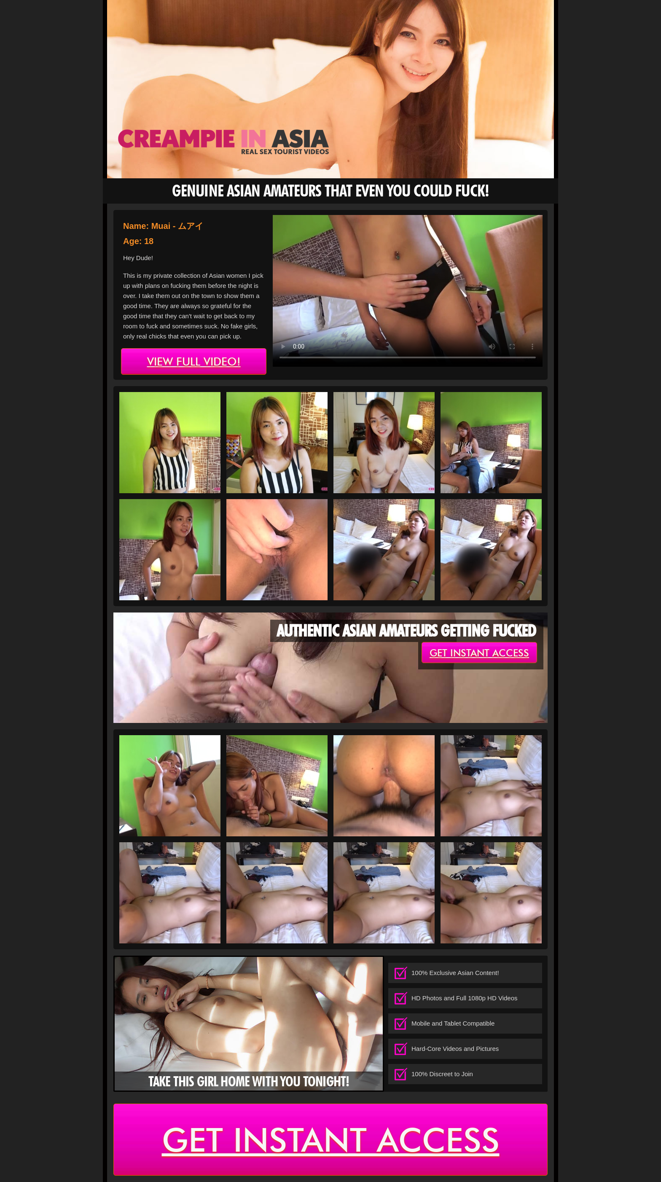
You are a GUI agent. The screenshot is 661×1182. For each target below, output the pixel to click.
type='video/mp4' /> (408, 291)
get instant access (479, 653)
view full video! (194, 361)
